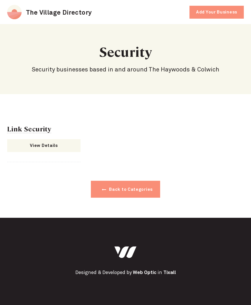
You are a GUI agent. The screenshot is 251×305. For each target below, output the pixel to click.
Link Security (29, 128)
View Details (44, 145)
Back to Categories (127, 189)
